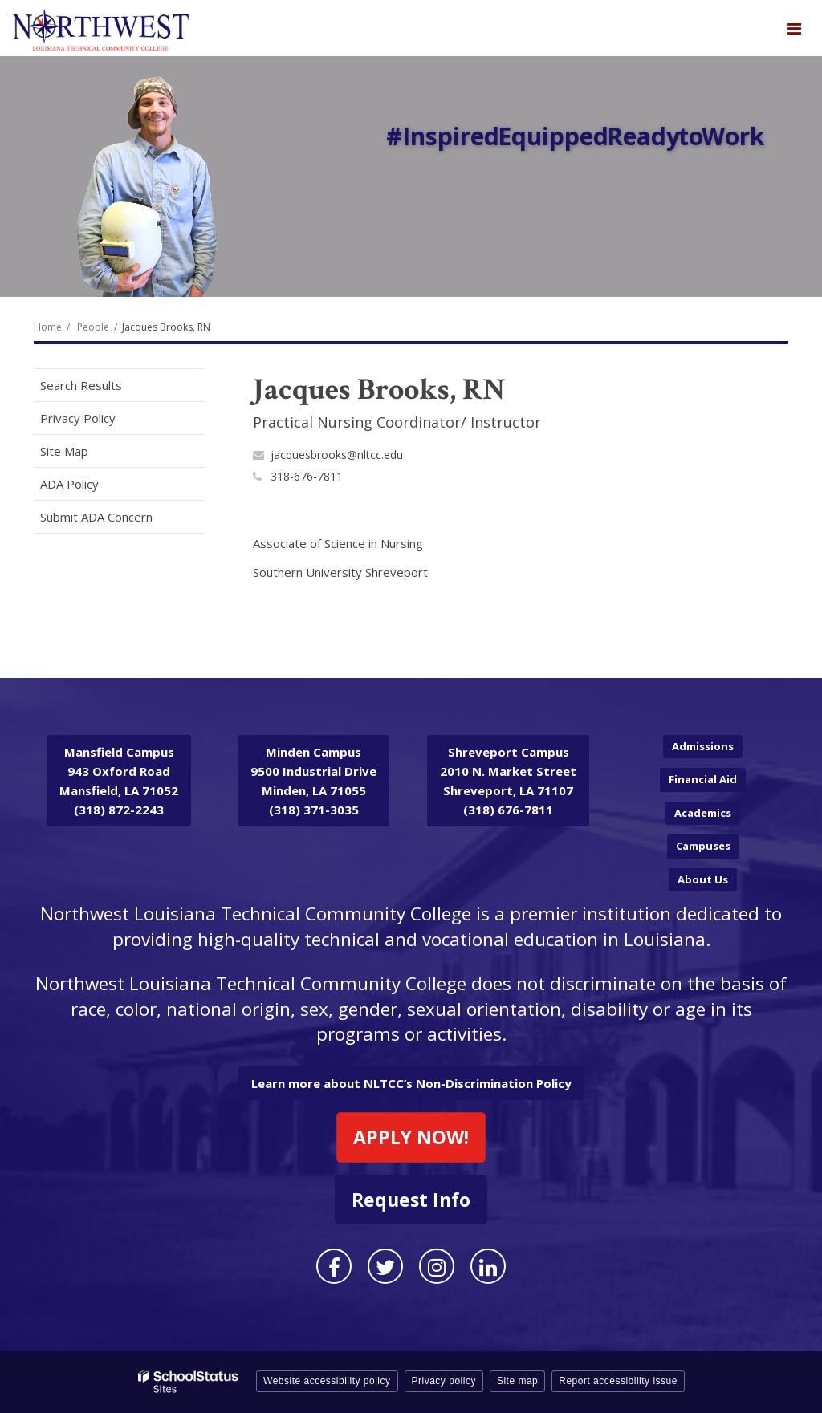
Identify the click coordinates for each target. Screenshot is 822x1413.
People (93, 327)
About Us (703, 879)
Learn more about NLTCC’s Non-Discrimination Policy (411, 1083)
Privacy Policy (78, 418)
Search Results (81, 385)
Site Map (64, 451)
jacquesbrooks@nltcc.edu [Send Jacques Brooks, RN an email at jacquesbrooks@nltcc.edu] (337, 454)
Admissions (703, 746)
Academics (702, 813)
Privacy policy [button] (444, 1381)
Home (48, 327)
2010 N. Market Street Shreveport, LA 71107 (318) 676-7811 (508, 781)
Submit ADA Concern (96, 517)
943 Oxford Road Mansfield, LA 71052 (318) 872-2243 (118, 781)
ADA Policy (69, 484)
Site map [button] (517, 1381)
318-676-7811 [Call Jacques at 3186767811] (307, 476)
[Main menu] (794, 28)
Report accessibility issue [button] (618, 1381)
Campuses (703, 845)
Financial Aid (703, 779)
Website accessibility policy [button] (327, 1381)
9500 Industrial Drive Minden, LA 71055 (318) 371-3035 (313, 781)
